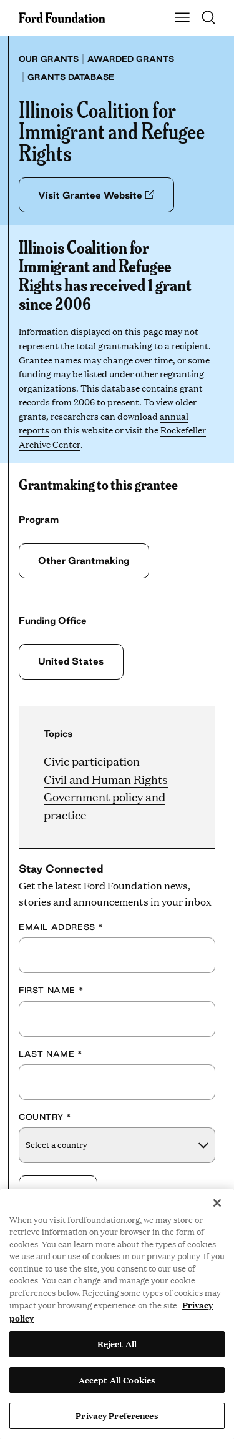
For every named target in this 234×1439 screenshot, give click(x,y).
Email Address (61, 926)
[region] (117, 1314)
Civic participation (92, 761)
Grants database (70, 76)
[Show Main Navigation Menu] (182, 18)
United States (71, 661)
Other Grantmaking (83, 560)
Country (45, 1116)
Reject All (117, 1343)
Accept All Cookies (117, 1379)
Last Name (51, 1053)
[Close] (217, 1203)
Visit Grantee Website (96, 195)
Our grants (49, 58)
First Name (51, 990)
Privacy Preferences (117, 1415)
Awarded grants (130, 58)
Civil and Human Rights (106, 779)
